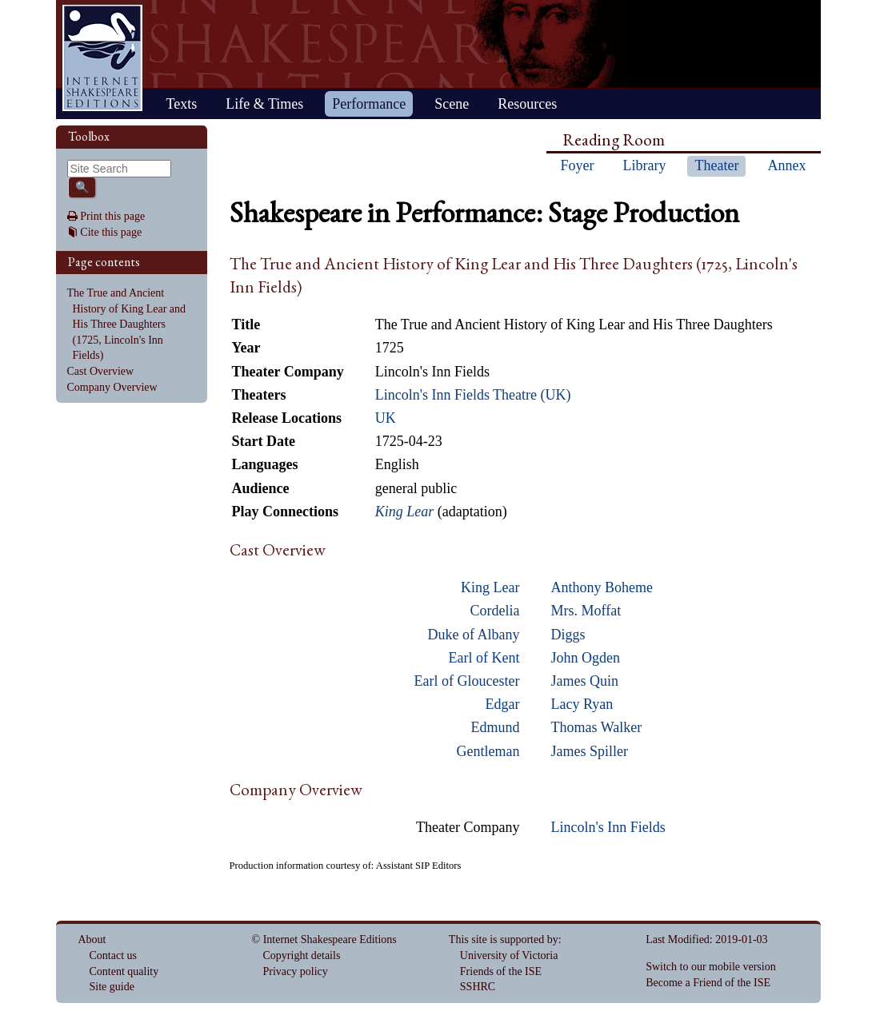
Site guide (112, 987)
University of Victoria (509, 955)
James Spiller (590, 751)
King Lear (490, 587)
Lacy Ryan (582, 704)
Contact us (114, 955)
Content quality (124, 971)
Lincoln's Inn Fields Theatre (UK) (473, 395)
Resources (527, 104)
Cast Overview (100, 371)
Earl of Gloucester (467, 681)
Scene (451, 104)
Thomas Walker (596, 727)
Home (102, 58)
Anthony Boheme (602, 587)
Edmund (495, 727)
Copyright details (302, 955)
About (92, 939)
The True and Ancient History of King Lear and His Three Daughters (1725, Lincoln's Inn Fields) (126, 324)
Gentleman (488, 751)
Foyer (577, 165)
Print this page (112, 216)
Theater (716, 165)
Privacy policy (295, 971)
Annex (786, 165)
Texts (182, 104)
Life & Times (264, 104)
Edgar (503, 704)
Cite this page (111, 232)
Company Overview (112, 387)
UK (385, 418)
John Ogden (586, 658)
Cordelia (495, 611)
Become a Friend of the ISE (708, 983)
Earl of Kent (484, 658)
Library (644, 165)
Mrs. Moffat (586, 611)
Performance (369, 104)
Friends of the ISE (501, 971)
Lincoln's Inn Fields (608, 827)
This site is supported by (503, 939)
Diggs (568, 635)
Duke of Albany (474, 635)
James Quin (585, 681)
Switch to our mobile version (711, 967)
